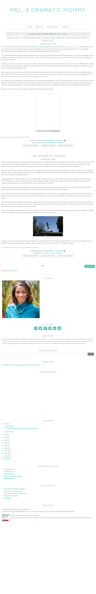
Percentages (7, 498)
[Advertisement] (48, 540)
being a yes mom (41, 142)
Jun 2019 (8, 426)
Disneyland (51, 142)
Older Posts (89, 266)
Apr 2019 (8, 431)
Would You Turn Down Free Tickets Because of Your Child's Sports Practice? (48, 39)
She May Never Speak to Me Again (14, 489)
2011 (5, 451)
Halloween (61, 142)
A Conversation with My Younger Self (15, 493)
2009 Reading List (9, 474)
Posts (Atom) (13, 271)
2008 (5, 458)
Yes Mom (32, 46)
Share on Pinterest (65, 145)
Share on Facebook (31, 145)
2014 (5, 443)
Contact (65, 27)
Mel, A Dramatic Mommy (48, 10)
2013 (5, 445)
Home (29, 27)
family (53, 253)
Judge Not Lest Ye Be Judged (13, 491)
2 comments (58, 250)
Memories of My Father (11, 496)
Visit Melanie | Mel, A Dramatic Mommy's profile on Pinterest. (21, 365)
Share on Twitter (48, 145)
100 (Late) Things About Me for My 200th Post (16, 509)
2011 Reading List (9, 469)
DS (56, 142)
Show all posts (63, 34)
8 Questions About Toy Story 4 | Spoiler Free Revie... (21, 428)
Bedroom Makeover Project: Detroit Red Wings (24, 515)
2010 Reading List (9, 471)
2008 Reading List (9, 478)
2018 (5, 435)
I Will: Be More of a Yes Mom (48, 155)
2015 (5, 440)
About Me (39, 27)
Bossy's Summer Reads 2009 (13, 476)
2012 (5, 448)
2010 (5, 453)
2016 (5, 437)
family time (59, 253)
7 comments (58, 140)
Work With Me (52, 27)
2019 (5, 424)
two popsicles (76, 46)
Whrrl (58, 131)
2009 (5, 456)
